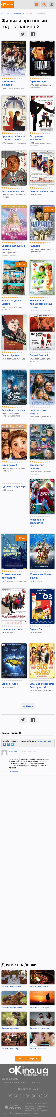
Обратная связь (9, 1079)
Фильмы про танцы (10, 1049)
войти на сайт (44, 741)
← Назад (28, 706)
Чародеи (35, 246)
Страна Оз (36, 629)
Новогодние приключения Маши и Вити (41, 304)
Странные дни (38, 81)
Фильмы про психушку (40, 1028)
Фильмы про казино (39, 987)
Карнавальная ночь (13, 191)
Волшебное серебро (13, 410)
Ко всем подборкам (28, 1059)
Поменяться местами (42, 191)
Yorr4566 (13, 751)
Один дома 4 (9, 465)
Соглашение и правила (14, 1083)
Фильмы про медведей (12, 1007)
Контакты (37, 1083)
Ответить (14, 772)
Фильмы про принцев (11, 1028)
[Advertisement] (28, 869)
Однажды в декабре (13, 486)
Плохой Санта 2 (39, 355)
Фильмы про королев (11, 987)
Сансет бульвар (10, 355)
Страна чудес (9, 684)
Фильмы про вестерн (39, 1007)
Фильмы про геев (38, 1049)
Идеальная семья (12, 629)
